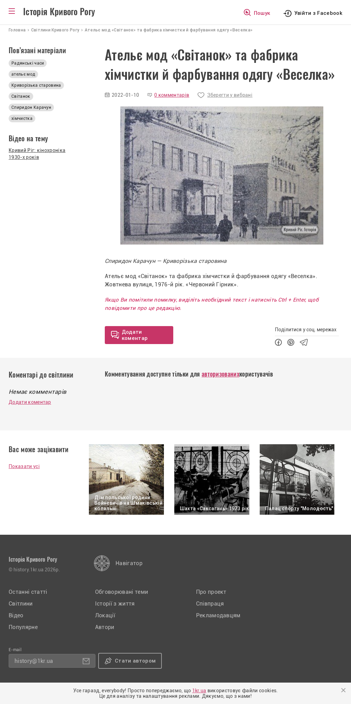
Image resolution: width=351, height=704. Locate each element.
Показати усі (24, 466)
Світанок (20, 96)
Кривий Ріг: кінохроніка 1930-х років (37, 154)
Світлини (21, 603)
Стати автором (135, 661)
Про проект (211, 592)
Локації (105, 615)
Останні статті (28, 592)
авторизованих (220, 374)
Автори (104, 627)
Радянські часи (27, 63)
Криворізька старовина (36, 85)
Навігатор (129, 563)
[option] (222, 175)
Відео (16, 615)
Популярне (23, 627)
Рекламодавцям (218, 615)
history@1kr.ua (34, 661)
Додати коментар (30, 402)
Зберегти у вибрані (229, 95)
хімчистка (22, 118)
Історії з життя (115, 603)
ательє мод (23, 74)
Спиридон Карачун (31, 107)
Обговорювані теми (121, 592)
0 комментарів (171, 95)
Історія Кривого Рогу (59, 12)
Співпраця (210, 603)
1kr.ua (199, 690)
